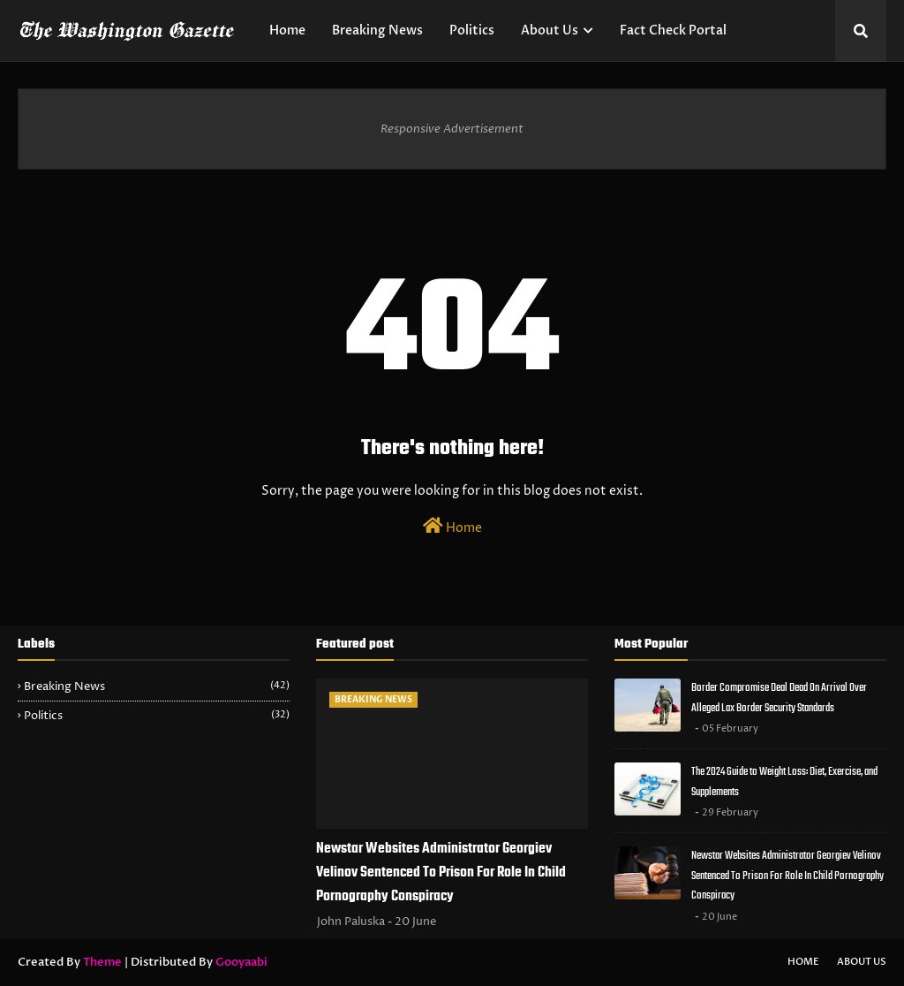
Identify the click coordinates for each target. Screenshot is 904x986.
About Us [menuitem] (549, 30)
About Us (861, 961)
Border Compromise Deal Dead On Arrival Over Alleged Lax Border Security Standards (779, 698)
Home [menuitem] (287, 30)
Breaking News (157, 686)
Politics (157, 716)
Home (452, 526)
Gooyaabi (241, 962)
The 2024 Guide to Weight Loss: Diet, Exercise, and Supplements (784, 781)
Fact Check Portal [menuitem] (673, 30)
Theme (102, 962)
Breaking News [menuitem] (377, 30)
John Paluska (351, 921)
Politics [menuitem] (471, 30)
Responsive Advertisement (452, 129)
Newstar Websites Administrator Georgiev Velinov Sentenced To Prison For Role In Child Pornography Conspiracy (441, 873)
